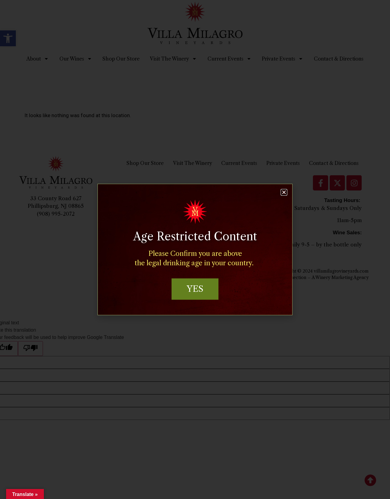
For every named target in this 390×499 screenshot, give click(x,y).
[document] (195, 249)
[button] (284, 192)
